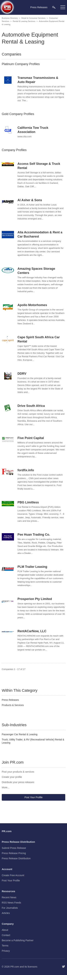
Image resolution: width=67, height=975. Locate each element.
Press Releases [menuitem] (38, 7)
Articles (6, 913)
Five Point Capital (30, 438)
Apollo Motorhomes (32, 305)
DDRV (21, 373)
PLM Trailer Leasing (32, 567)
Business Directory (10, 18)
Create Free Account (13, 875)
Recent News (9, 897)
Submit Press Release (14, 848)
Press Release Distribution (16, 858)
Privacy (6, 950)
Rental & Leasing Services (24, 21)
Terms (5, 945)
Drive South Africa (31, 406)
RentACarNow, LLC (31, 631)
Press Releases (10, 699)
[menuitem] (53, 7)
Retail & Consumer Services (33, 18)
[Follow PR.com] (63, 967)
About (5, 930)
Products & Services (13, 705)
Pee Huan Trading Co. (33, 534)
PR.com (14, 966)
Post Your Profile (33, 797)
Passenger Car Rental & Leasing (19, 734)
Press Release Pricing (14, 853)
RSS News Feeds (11, 902)
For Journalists (10, 907)
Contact (6, 935)
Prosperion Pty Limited (34, 599)
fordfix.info (25, 470)
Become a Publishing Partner (17, 940)
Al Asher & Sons (29, 200)
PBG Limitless (28, 502)
